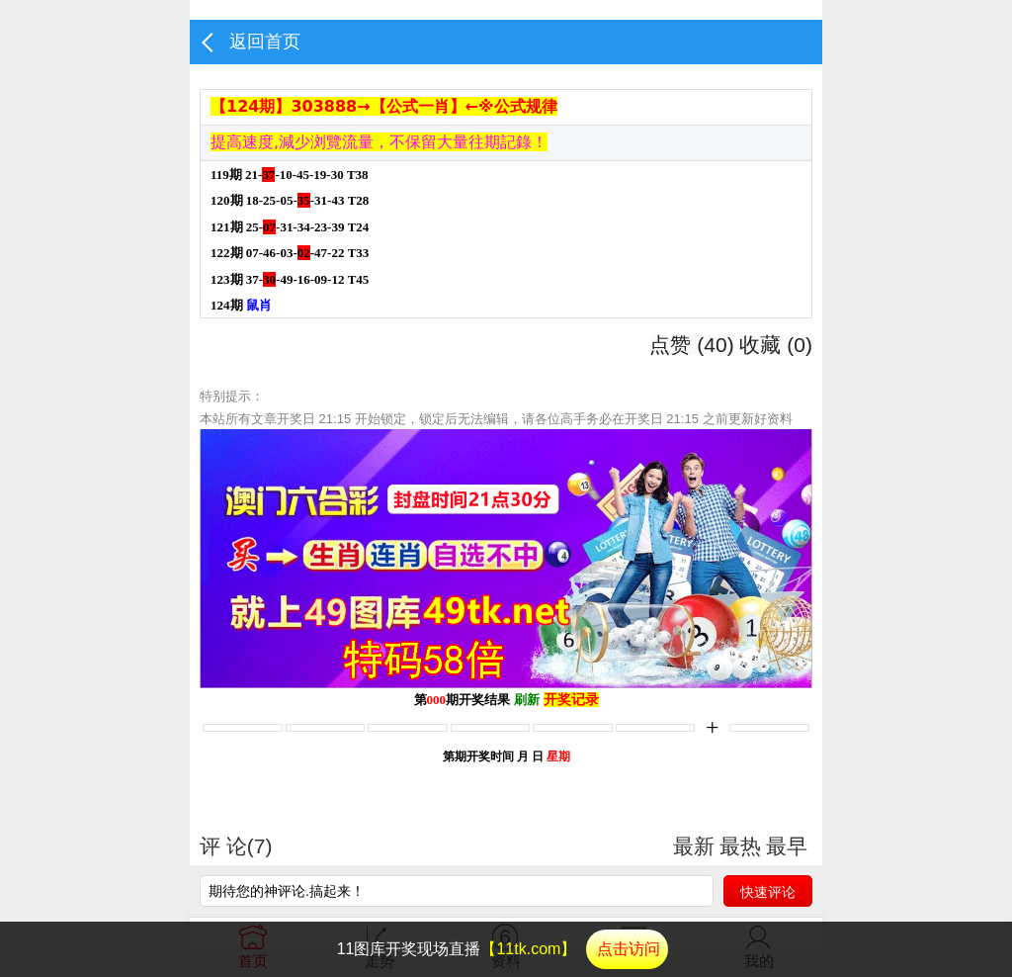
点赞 (691, 344)
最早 (786, 846)
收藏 (775, 344)
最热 (740, 846)
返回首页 (264, 41)
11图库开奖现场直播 (503, 948)
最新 (694, 846)
